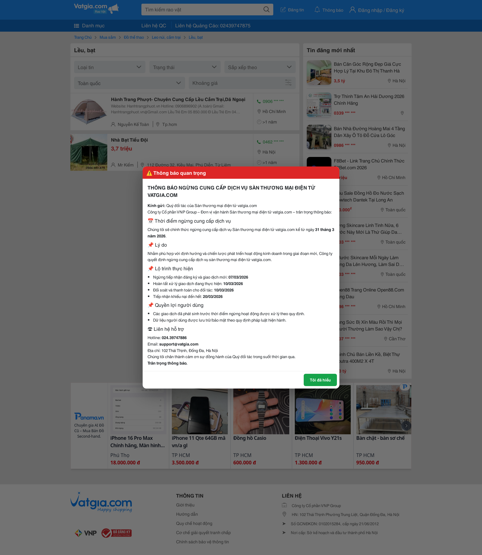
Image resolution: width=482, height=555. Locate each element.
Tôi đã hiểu (320, 379)
